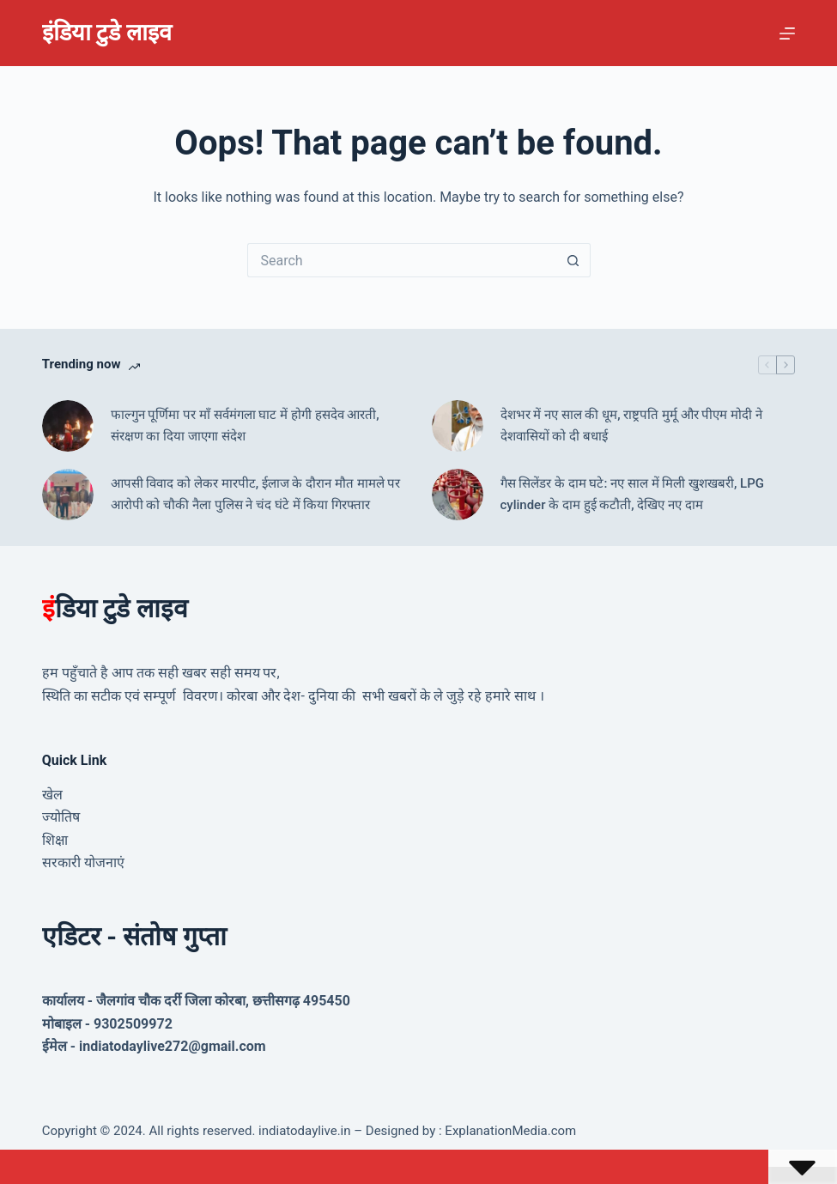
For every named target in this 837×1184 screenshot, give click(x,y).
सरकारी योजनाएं (83, 862)
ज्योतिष (61, 817)
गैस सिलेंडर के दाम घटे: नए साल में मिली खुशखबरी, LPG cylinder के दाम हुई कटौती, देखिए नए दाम (632, 494)
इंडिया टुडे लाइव (107, 32)
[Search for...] (401, 260)
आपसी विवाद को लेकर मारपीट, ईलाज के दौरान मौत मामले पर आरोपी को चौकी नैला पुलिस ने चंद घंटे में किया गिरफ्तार (256, 494)
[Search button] (573, 260)
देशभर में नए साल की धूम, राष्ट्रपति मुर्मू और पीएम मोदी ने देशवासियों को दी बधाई (631, 425)
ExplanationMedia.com (509, 1130)
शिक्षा (55, 840)
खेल (52, 794)
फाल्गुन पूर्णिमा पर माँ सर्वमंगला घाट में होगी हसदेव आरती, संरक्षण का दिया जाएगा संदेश (245, 425)
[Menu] (787, 33)
